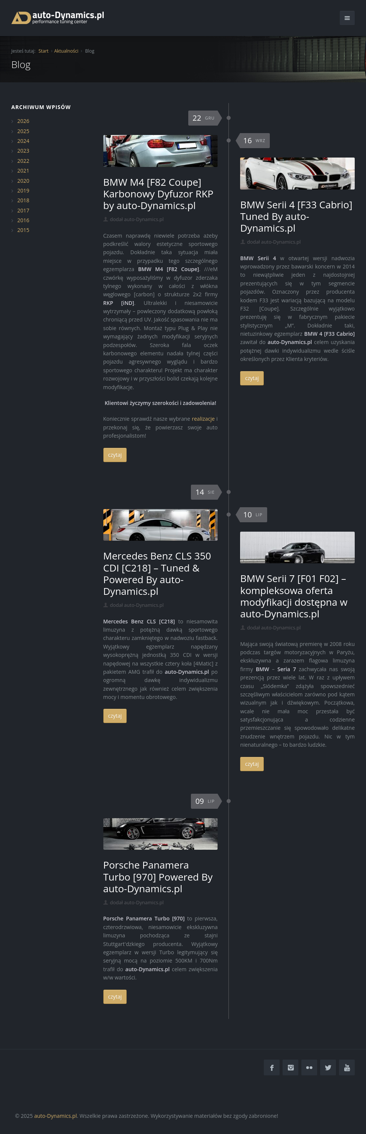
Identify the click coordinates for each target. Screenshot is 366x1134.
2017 (23, 210)
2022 (23, 160)
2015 (23, 229)
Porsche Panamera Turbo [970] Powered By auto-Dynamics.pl (158, 876)
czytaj (115, 454)
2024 (23, 140)
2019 (23, 190)
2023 (23, 150)
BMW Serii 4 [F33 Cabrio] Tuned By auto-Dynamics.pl (296, 216)
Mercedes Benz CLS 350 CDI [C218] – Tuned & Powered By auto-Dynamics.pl (157, 573)
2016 (23, 220)
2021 (23, 170)
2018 (23, 200)
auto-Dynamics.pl (55, 1115)
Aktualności (66, 51)
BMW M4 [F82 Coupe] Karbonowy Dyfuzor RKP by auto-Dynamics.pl (158, 193)
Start (43, 51)
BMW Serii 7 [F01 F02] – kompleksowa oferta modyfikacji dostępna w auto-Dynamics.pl (293, 596)
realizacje (203, 418)
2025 (23, 131)
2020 (23, 180)
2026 (23, 120)
